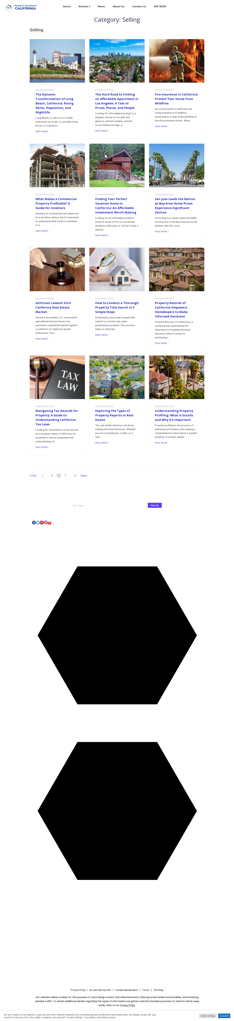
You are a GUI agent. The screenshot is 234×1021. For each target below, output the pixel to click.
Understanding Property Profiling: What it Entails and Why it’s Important (174, 415)
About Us (118, 6)
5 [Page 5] (52, 475)
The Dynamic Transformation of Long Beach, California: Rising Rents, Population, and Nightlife (55, 103)
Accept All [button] (224, 1015)
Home (67, 6)
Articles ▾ (84, 6)
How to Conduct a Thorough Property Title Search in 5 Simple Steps (117, 307)
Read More (42, 131)
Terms (145, 990)
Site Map (159, 990)
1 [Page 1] (42, 475)
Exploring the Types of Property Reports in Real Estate (114, 415)
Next (84, 475)
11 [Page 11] (75, 475)
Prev (33, 475)
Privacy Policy (147, 514)
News (101, 6)
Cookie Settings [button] (208, 1015)
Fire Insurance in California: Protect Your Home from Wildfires (176, 98)
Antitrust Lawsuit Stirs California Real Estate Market (53, 307)
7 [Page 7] (65, 475)
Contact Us (139, 6)
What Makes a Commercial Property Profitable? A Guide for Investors (56, 203)
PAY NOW (160, 6)
